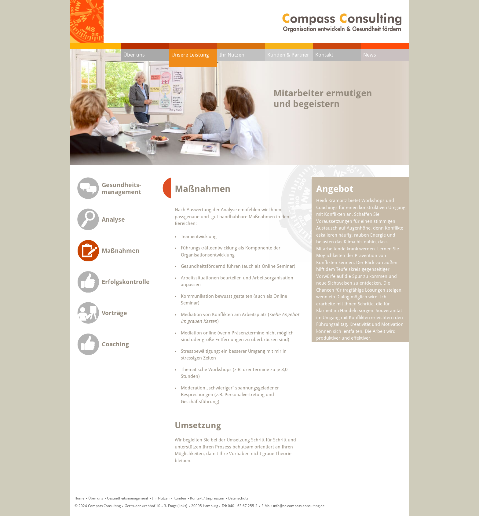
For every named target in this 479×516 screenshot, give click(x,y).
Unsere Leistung (190, 55)
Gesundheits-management (121, 188)
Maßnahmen (121, 250)
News (369, 55)
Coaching (115, 344)
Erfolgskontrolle (126, 282)
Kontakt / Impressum (207, 498)
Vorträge (114, 313)
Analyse (113, 219)
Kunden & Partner (288, 55)
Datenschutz (238, 498)
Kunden (180, 498)
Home (79, 498)
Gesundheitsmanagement (127, 498)
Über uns (134, 55)
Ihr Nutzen (231, 55)
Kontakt (324, 55)
